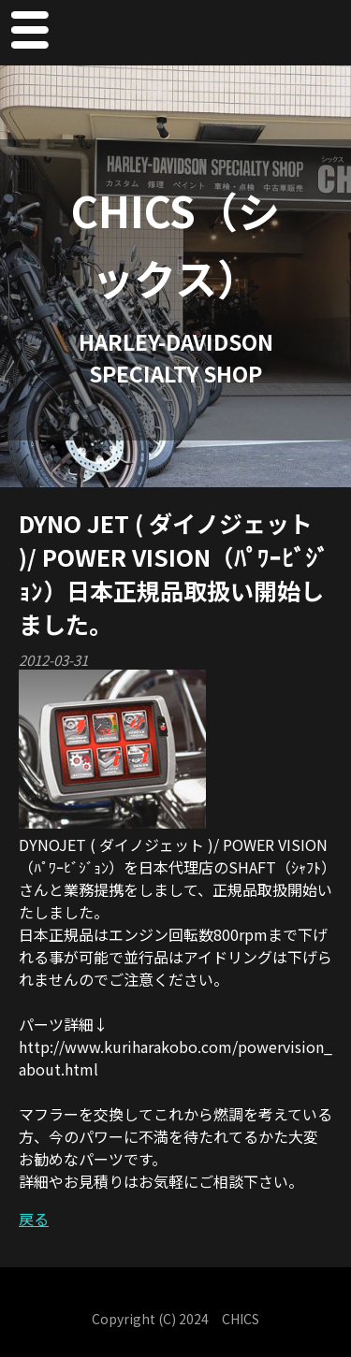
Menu (29, 33)
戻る (34, 1218)
